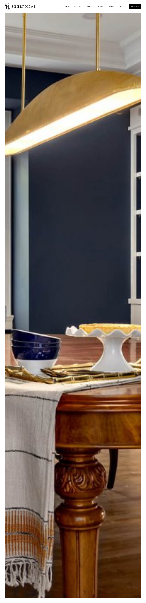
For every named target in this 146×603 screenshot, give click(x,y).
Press (122, 6)
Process (90, 6)
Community (112, 6)
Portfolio (78, 6)
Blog (100, 6)
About (67, 6)
